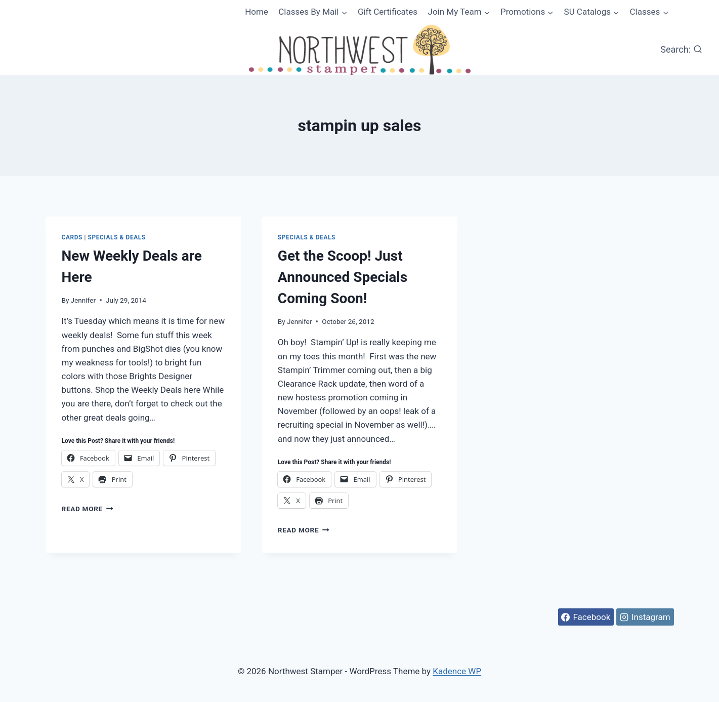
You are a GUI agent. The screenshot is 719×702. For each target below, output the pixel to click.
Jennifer (83, 300)
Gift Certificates (387, 12)
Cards (72, 237)
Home (256, 12)
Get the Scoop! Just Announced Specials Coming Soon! (342, 277)
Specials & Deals (117, 237)
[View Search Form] (681, 50)
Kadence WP (457, 671)
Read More (87, 509)
